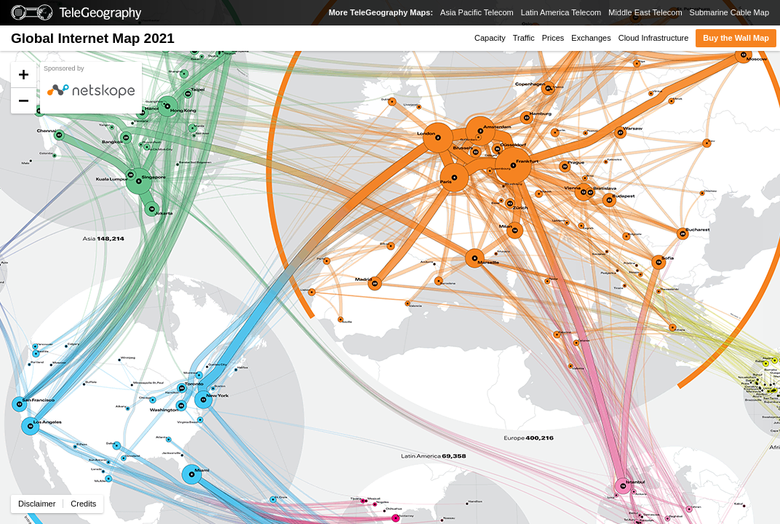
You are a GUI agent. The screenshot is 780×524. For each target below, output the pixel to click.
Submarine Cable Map (729, 12)
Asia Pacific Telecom (477, 12)
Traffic (524, 37)
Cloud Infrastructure (653, 37)
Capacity (490, 37)
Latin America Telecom (561, 12)
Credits (83, 503)
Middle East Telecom (645, 12)
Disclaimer (36, 503)
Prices (553, 37)
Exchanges (590, 37)
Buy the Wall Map (736, 37)
